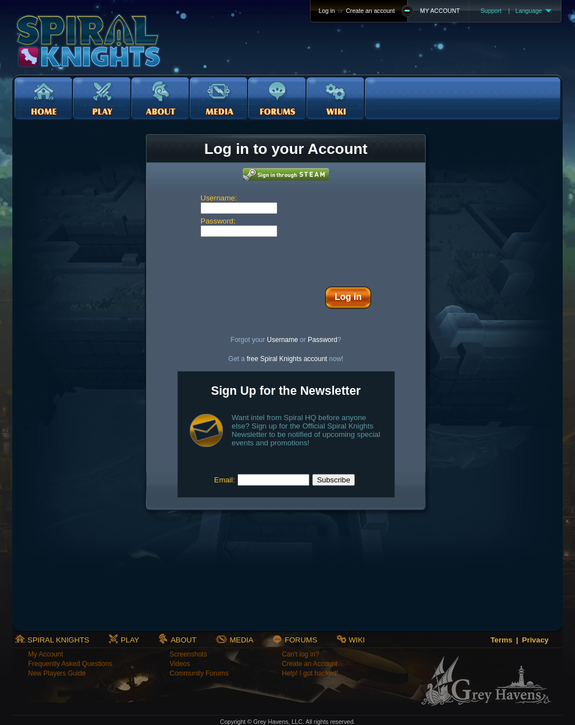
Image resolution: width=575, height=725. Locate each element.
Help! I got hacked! (310, 673)
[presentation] (285, 259)
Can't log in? (300, 654)
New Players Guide (57, 673)
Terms (501, 640)
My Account (45, 654)
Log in (326, 10)
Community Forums (199, 673)
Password (322, 340)
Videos (180, 664)
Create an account (370, 10)
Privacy (535, 640)
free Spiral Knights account (287, 359)
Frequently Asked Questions (70, 664)
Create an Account (309, 664)
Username (282, 340)
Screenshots (188, 654)
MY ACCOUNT (440, 10)
